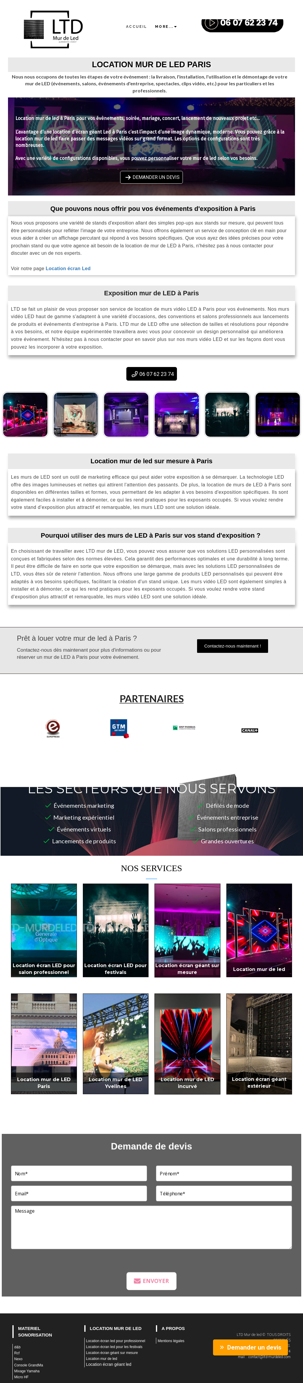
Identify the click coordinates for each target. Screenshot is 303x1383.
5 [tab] (151, 745)
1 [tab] (116, 745)
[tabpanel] (53, 728)
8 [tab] (178, 745)
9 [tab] (187, 745)
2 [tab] (125, 745)
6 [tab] (160, 745)
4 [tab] (143, 745)
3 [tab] (134, 745)
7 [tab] (169, 745)
